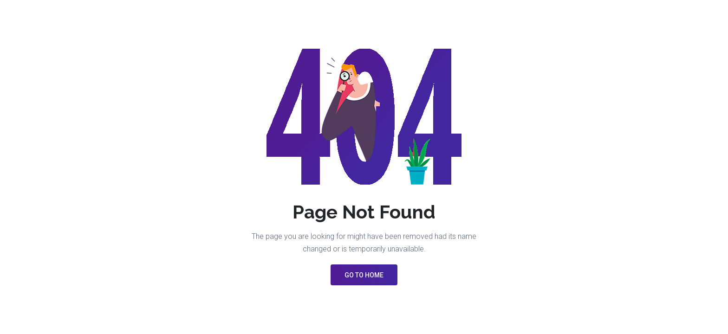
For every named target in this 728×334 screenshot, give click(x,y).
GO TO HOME (364, 275)
